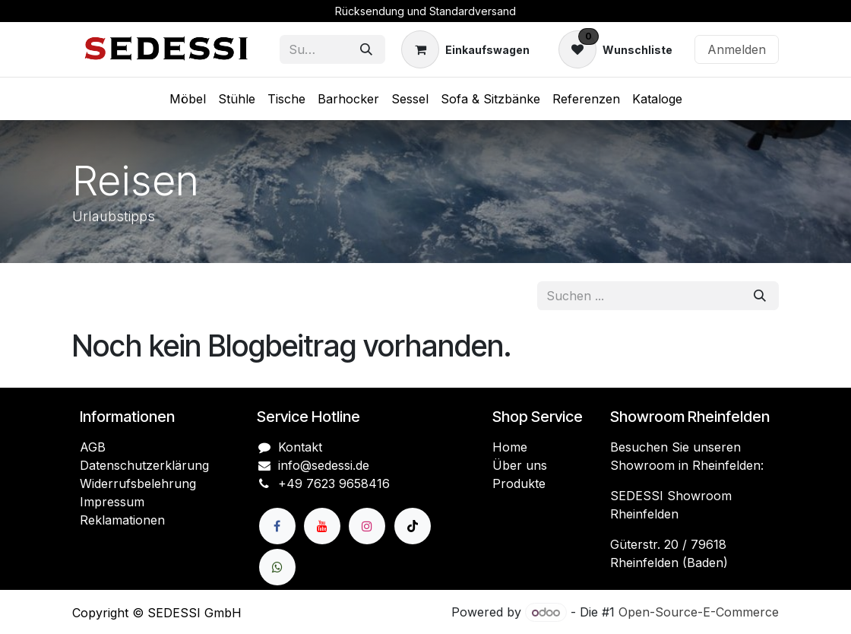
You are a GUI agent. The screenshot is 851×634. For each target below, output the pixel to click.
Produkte (519, 483)
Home (509, 447)
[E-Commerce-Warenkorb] (465, 49)
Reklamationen (122, 520)
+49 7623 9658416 (334, 483)
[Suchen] (366, 49)
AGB (93, 447)
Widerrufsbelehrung (138, 483)
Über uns (519, 465)
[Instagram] (367, 526)
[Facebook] (277, 526)
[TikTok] (412, 526)
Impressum (112, 501)
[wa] (277, 567)
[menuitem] (187, 99)
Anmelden (736, 49)
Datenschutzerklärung (144, 465)
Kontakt (300, 447)
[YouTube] (322, 526)
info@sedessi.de (323, 465)
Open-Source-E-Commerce (698, 612)
